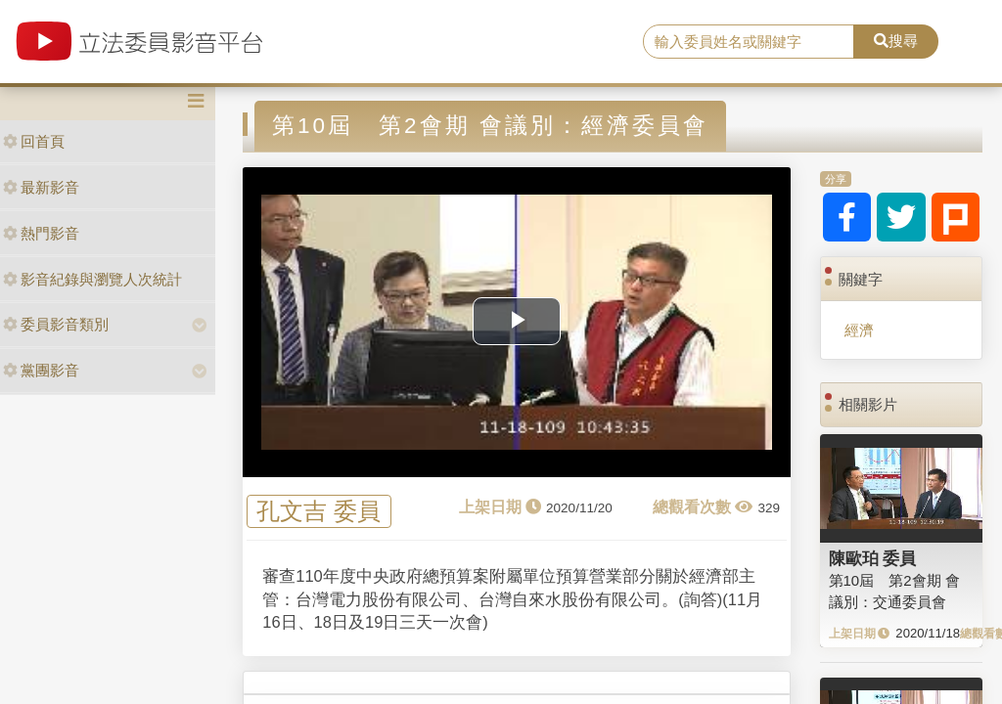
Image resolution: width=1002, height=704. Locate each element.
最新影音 (41, 187)
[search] (748, 42)
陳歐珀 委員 (873, 558)
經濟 (859, 330)
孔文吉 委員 (318, 512)
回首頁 (34, 141)
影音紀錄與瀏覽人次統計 (92, 279)
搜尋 (896, 40)
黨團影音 (41, 370)
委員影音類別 (56, 324)
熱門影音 (41, 233)
